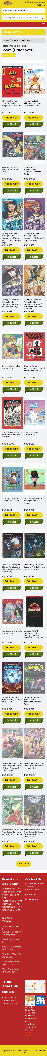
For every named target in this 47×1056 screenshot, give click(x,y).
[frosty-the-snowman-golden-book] (34, 456)
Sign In (41, 5)
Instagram (32, 899)
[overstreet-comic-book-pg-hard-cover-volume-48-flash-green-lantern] (12, 853)
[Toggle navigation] (43, 24)
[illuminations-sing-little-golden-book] (12, 654)
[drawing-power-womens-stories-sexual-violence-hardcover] (34, 389)
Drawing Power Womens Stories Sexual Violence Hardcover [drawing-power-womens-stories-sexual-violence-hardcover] (34, 368)
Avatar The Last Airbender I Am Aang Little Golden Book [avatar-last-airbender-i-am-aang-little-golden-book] (33, 103)
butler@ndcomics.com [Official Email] (36, 885)
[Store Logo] (8, 3)
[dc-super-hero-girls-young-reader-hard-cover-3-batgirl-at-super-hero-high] (34, 257)
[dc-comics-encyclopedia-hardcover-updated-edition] (34, 191)
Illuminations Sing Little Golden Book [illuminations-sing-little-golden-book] (12, 632)
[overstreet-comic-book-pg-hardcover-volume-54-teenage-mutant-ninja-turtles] (34, 853)
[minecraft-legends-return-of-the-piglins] (12, 720)
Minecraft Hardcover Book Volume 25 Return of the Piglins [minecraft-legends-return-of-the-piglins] (12, 699)
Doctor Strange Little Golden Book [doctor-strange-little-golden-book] (11, 367)
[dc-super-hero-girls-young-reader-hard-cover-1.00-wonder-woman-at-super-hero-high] (12, 257)
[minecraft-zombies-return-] (34, 720)
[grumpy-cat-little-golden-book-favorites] (12, 522)
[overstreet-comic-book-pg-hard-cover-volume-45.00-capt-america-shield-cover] (12, 787)
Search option (12, 32)
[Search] (23, 17)
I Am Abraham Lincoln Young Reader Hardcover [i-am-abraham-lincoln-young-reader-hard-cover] (33, 500)
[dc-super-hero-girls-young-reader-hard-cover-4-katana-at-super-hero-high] (12, 323)
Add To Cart (11, 117)
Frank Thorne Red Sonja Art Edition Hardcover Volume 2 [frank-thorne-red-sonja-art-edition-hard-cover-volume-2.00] (12, 434)
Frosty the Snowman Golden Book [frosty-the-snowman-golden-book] (33, 433)
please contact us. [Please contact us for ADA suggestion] (30, 1034)
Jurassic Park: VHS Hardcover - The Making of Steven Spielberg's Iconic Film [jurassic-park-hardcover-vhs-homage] (33, 634)
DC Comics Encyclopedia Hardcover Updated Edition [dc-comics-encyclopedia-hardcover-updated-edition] (32, 170)
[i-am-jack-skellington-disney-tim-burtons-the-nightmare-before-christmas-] (12, 588)
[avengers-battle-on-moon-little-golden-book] (12, 191)
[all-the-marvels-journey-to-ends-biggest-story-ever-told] (12, 82)
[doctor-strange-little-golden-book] (12, 389)
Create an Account (34, 2)
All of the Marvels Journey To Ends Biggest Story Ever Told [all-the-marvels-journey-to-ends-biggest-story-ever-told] (12, 103)
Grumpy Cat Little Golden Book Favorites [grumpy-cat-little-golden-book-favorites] (11, 499)
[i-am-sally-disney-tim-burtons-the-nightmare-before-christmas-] (34, 588)
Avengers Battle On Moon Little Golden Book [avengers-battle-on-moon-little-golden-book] (10, 169)
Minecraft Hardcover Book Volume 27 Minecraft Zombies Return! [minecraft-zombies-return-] (33, 700)
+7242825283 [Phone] (34, 889)
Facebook (32, 894)
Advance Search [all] (9, 55)
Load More (23, 863)
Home (6, 40)
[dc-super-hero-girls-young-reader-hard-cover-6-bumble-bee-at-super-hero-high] (34, 323)
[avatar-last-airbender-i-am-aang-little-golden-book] (34, 82)
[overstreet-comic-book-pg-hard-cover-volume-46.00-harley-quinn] (34, 787)
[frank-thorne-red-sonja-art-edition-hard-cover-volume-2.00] (12, 456)
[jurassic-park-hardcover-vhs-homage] (34, 654)
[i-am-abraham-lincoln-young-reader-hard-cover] (34, 522)
